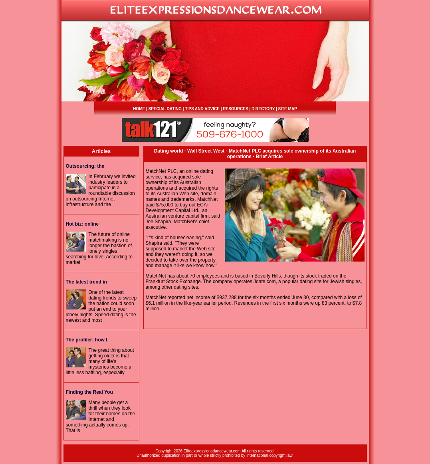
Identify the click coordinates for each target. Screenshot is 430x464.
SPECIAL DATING (165, 109)
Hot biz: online (82, 224)
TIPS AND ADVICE (202, 109)
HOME (139, 109)
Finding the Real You (89, 392)
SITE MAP (287, 109)
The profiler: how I (86, 340)
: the (85, 166)
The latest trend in (86, 282)
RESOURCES (235, 109)
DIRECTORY (263, 109)
